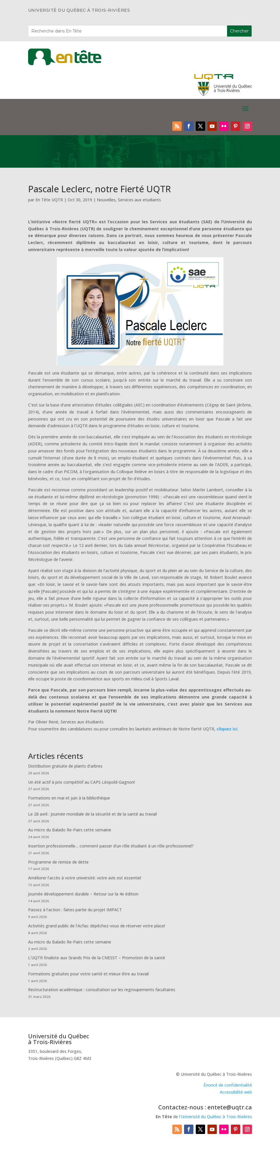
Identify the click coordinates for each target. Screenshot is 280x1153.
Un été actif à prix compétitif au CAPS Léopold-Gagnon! (81, 782)
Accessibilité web (236, 1092)
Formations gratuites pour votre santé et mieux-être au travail (88, 974)
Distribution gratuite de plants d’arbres (65, 766)
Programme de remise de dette (58, 862)
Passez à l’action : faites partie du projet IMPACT (75, 909)
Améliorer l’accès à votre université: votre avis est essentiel (84, 878)
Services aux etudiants (139, 200)
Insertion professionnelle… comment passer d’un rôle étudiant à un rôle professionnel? (111, 846)
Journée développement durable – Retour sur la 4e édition (83, 894)
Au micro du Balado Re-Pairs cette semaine (69, 830)
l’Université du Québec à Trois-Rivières (215, 1116)
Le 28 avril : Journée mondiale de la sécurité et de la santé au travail (92, 814)
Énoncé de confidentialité (227, 1085)
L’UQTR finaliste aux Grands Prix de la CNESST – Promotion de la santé (96, 957)
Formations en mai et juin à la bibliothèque (69, 798)
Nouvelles (106, 200)
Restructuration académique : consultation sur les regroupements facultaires (101, 989)
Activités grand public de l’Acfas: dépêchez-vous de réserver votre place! (96, 926)
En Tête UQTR (49, 200)
